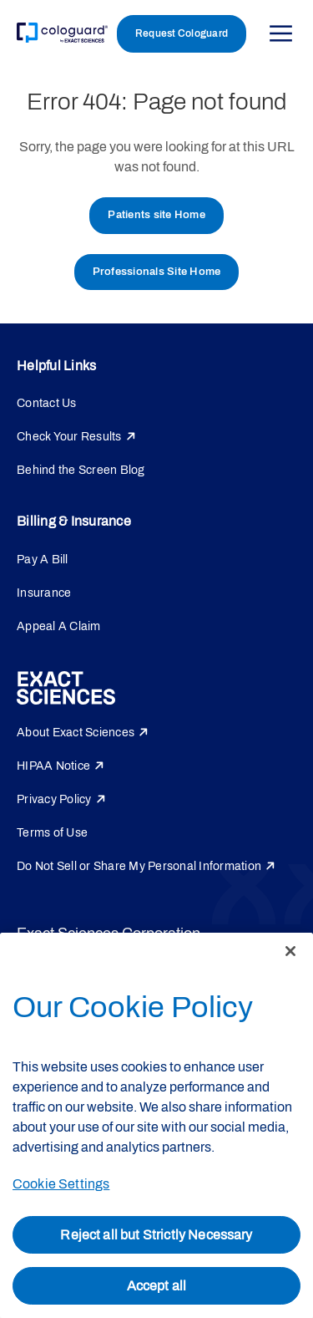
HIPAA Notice (53, 766)
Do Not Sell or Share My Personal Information (139, 866)
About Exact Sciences (75, 732)
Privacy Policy (54, 799)
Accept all (157, 1286)
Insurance (44, 593)
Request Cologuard (181, 33)
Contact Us (47, 403)
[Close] (290, 951)
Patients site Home (156, 215)
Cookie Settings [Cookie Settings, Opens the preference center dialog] (61, 1184)
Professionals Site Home (157, 271)
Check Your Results (69, 436)
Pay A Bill (42, 559)
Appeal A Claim (59, 626)
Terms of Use (52, 833)
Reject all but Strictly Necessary (156, 1235)
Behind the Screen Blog (81, 470)
